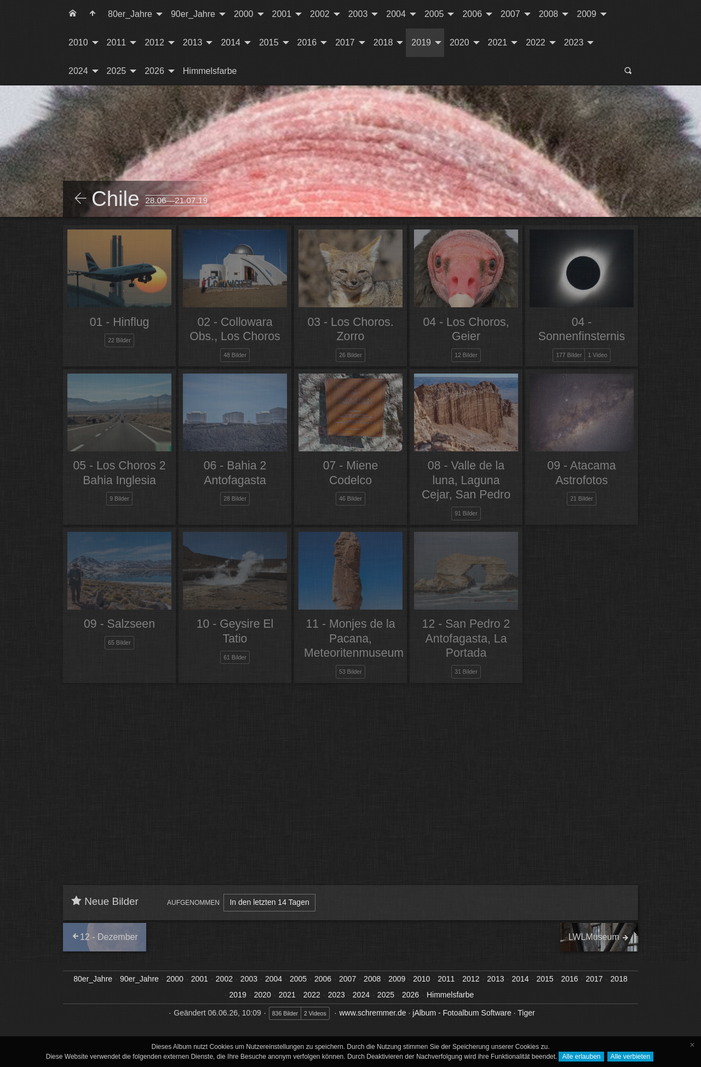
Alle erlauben (581, 1056)
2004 (396, 14)
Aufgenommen (193, 903)
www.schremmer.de (372, 1012)
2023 (574, 42)
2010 (78, 42)
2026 (154, 71)
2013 (193, 42)
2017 (345, 42)
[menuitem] (73, 14)
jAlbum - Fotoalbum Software (462, 1012)
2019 (421, 42)
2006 (472, 14)
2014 (230, 42)
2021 (498, 42)
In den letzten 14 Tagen (269, 902)
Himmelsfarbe (210, 71)
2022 (535, 42)
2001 (282, 14)
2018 (383, 42)
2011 (117, 42)
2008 (549, 14)
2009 (586, 14)
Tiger (526, 1012)
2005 (434, 14)
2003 (358, 14)
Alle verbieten (631, 1056)
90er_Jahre (193, 14)
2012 (154, 42)
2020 (459, 42)
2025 (117, 71)
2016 (307, 42)
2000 (244, 14)
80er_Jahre (130, 14)
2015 (269, 42)
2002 (320, 14)
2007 (510, 14)
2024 (78, 71)
